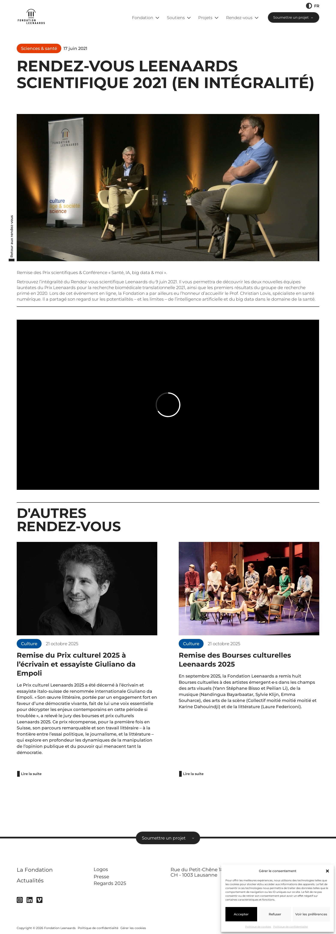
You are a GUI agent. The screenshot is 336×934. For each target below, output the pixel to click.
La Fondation (35, 870)
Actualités (30, 880)
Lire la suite (31, 774)
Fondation (142, 17)
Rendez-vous (239, 17)
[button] (327, 871)
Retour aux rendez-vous (12, 236)
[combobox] (293, 17)
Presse (101, 877)
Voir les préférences (311, 914)
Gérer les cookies (133, 928)
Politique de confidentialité (290, 926)
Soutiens (176, 17)
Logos (101, 869)
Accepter (241, 914)
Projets (205, 17)
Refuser (275, 914)
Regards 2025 (110, 883)
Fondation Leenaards (60, 928)
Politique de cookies (258, 926)
